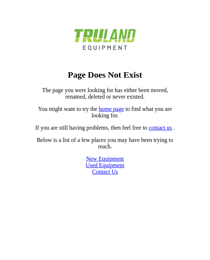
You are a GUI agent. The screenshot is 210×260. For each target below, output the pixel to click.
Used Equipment (105, 165)
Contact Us (105, 172)
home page (111, 109)
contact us (160, 128)
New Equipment (105, 159)
